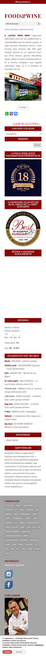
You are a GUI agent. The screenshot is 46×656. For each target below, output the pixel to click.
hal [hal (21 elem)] (16, 523)
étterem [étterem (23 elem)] (37, 549)
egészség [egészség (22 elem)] (8, 514)
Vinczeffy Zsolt (10, 388)
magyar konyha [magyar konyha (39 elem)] (25, 531)
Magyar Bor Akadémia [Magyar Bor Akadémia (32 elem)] (12, 531)
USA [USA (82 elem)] (12, 549)
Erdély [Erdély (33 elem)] (34, 514)
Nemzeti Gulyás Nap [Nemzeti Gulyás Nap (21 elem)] (12, 540)
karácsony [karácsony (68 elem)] (15, 527)
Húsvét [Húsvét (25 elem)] (8, 527)
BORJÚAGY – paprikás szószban (24, 361)
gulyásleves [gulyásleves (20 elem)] (9, 523)
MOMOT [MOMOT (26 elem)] (25, 536)
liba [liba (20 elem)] (39, 527)
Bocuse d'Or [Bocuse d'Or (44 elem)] (9, 510)
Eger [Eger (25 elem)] (37, 510)
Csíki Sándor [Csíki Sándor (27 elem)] (29, 510)
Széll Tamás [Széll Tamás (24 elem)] (29, 544)
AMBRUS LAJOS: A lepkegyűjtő (24, 412)
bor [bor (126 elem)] (16, 510)
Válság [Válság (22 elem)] (30, 549)
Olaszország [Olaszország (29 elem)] (33, 540)
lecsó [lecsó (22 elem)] (28, 527)
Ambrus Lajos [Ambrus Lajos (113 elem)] (10, 505)
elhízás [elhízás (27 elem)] (16, 514)
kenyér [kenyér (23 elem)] (23, 527)
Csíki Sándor (14, 30)
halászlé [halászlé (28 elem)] (21, 523)
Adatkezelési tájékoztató (14, 565)
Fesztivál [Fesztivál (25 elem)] (28, 518)
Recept (31, 30)
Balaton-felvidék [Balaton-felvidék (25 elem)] (28, 505)
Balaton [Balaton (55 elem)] (18, 505)
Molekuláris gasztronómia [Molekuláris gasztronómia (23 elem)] (13, 536)
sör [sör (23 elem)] (36, 544)
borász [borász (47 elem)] (22, 510)
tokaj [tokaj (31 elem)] (7, 549)
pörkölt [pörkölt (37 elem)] (14, 544)
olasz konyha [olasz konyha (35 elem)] (24, 540)
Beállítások (19, 652)
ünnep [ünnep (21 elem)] (7, 553)
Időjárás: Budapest (12, 331)
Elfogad (7, 652)
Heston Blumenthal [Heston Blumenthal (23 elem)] (32, 523)
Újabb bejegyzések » (26, 124)
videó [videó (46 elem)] (17, 549)
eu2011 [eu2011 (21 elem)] (8, 518)
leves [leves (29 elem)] (34, 527)
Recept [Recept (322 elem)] (21, 544)
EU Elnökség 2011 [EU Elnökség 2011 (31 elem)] (18, 518)
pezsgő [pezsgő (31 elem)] (8, 544)
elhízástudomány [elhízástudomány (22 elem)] (25, 514)
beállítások (39, 645)
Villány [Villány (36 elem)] (24, 549)
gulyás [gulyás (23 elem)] (35, 518)
